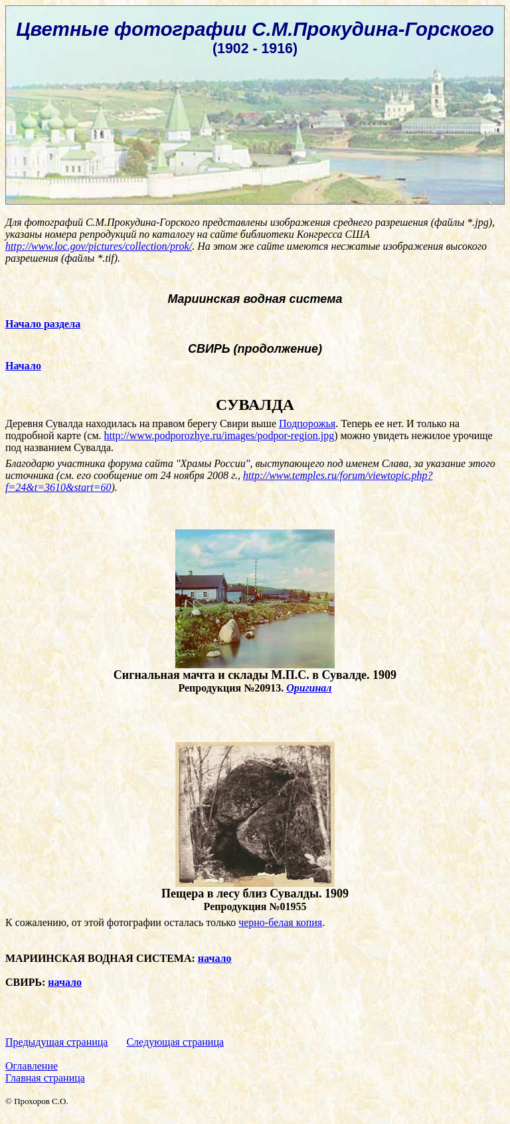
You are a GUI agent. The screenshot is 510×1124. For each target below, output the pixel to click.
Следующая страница (175, 1042)
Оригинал (308, 688)
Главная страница (45, 1077)
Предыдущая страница (56, 1042)
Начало (23, 365)
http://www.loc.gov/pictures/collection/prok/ (98, 246)
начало (215, 958)
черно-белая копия (280, 922)
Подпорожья (307, 423)
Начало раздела (42, 323)
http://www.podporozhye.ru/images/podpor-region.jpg (219, 435)
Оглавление (31, 1066)
